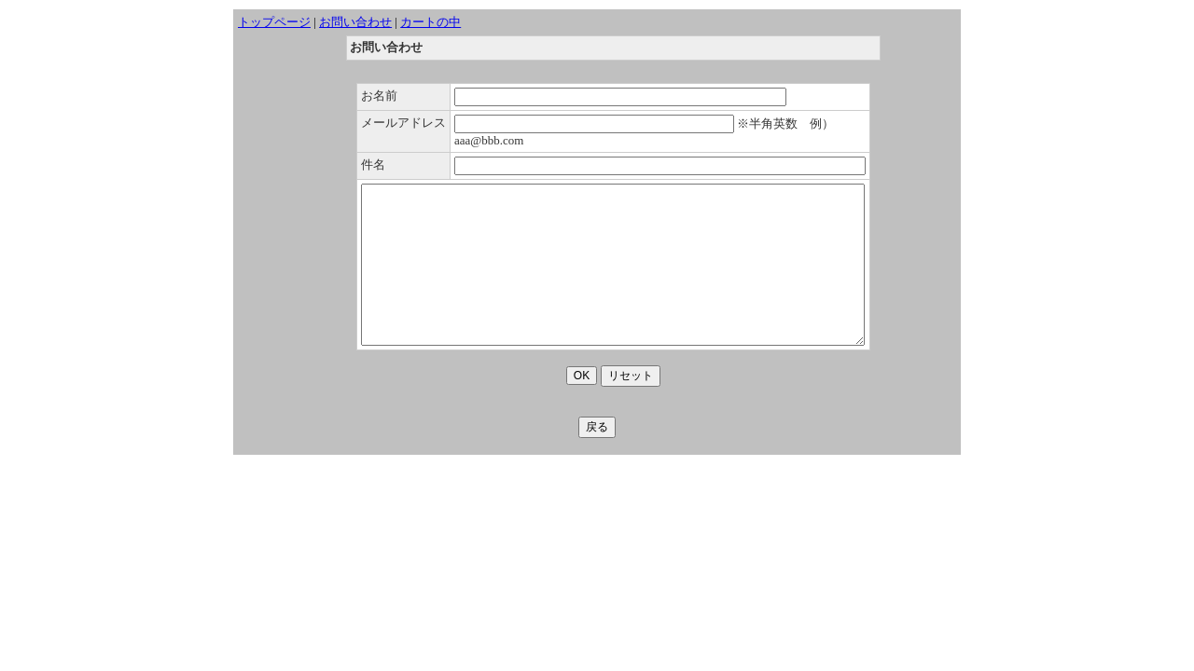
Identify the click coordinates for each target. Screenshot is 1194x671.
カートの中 (430, 22)
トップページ (274, 22)
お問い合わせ (355, 22)
